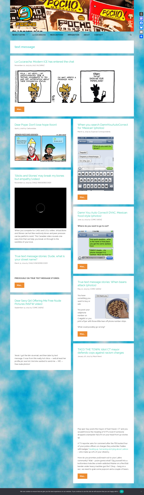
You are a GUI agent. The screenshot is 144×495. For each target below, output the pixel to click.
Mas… (20, 110)
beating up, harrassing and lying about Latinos (108, 449)
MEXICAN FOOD (56, 35)
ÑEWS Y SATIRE (21, 35)
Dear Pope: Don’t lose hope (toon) (36, 124)
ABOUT (87, 35)
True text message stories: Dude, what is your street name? (40, 258)
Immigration (73, 35)
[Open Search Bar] (131, 35)
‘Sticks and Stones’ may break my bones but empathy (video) (39, 177)
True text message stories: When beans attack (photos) (102, 283)
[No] (141, 491)
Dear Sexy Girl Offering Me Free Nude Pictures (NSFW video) (38, 302)
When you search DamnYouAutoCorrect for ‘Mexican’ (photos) (103, 126)
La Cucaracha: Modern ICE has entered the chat (44, 61)
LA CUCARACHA (39, 35)
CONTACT (98, 35)
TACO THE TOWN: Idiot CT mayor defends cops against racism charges (101, 351)
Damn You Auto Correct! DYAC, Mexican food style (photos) (102, 214)
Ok (122, 491)
